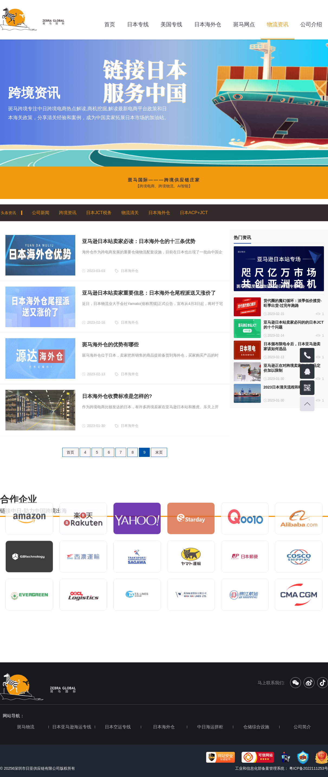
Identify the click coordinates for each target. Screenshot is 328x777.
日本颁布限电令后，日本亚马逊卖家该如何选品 (292, 346)
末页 (159, 452)
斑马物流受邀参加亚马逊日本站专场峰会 (270, 286)
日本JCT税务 (98, 212)
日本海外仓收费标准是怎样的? (117, 396)
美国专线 (171, 24)
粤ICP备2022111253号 (308, 768)
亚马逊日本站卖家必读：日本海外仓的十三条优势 (138, 241)
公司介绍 (311, 24)
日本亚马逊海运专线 (71, 727)
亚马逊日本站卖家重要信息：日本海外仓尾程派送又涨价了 (149, 293)
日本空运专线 (118, 727)
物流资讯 (277, 24)
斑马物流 (25, 727)
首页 (109, 24)
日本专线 (138, 24)
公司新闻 (40, 212)
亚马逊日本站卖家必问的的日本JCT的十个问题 (294, 324)
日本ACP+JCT (194, 212)
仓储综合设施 (256, 727)
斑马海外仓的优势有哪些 (110, 344)
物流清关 (130, 212)
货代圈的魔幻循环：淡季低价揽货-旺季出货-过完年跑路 (293, 303)
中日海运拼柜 (210, 727)
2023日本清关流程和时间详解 (289, 387)
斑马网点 (244, 24)
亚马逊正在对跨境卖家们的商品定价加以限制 (292, 368)
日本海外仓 (207, 24)
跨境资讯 (67, 212)
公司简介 (302, 727)
